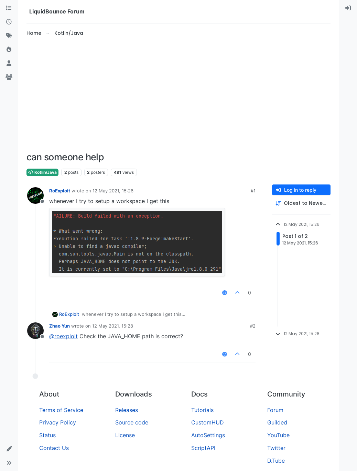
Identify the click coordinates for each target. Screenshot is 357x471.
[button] (9, 448)
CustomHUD (207, 422)
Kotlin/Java (42, 172)
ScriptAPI (203, 447)
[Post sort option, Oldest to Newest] (301, 203)
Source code (131, 422)
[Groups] (9, 77)
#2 (253, 326)
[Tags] (9, 35)
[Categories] (9, 8)
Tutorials (202, 410)
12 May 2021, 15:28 (112, 326)
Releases (126, 410)
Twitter (276, 447)
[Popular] (9, 49)
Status (47, 435)
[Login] (348, 8)
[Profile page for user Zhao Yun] (35, 330)
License (125, 435)
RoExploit (59, 190)
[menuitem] (348, 8)
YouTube (278, 435)
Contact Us (54, 447)
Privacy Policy (57, 422)
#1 (253, 190)
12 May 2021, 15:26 (113, 190)
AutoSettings (208, 435)
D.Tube (276, 460)
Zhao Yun (59, 326)
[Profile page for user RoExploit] (35, 195)
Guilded (277, 422)
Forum (275, 410)
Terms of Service (61, 410)
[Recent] (9, 22)
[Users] (9, 63)
